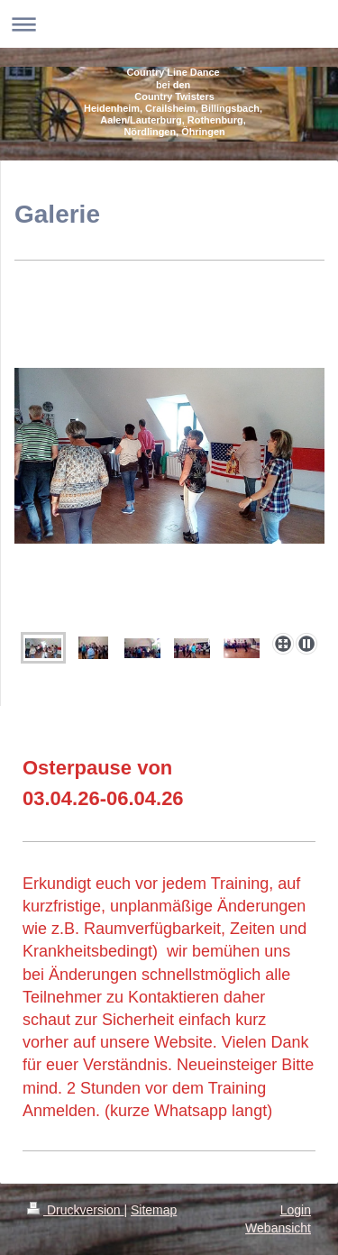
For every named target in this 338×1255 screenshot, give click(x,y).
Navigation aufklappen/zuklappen (169, 24)
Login (295, 1210)
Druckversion (75, 1210)
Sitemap (154, 1210)
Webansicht (278, 1228)
